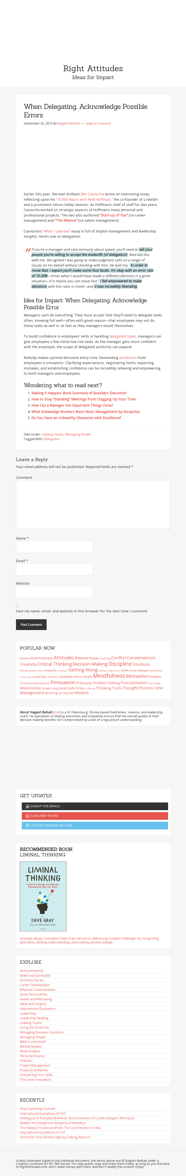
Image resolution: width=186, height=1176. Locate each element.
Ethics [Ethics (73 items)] (41, 670)
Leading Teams (52, 434)
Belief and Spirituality (35, 975)
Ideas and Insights (33, 1004)
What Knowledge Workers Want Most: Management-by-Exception (85, 411)
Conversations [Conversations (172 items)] (141, 657)
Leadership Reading (34, 1018)
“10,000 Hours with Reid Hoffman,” (84, 199)
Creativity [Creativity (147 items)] (28, 664)
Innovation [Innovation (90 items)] (156, 670)
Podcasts (26, 1060)
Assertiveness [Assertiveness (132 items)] (41, 657)
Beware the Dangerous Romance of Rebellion (53, 1123)
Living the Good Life (34, 1027)
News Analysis (30, 1051)
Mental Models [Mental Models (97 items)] (83, 677)
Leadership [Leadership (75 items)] (25, 676)
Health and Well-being (36, 999)
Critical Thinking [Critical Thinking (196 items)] (55, 664)
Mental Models (30, 1046)
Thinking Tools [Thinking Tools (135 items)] (108, 687)
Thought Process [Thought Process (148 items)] (137, 687)
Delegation (52, 439)
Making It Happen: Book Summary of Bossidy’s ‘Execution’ (79, 393)
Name (22, 538)
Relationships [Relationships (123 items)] (30, 688)
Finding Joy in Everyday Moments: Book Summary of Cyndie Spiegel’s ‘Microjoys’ (77, 1118)
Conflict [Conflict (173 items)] (118, 657)
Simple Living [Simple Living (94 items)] (50, 688)
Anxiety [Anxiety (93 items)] (24, 658)
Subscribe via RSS (42, 816)
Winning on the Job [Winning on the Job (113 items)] (59, 693)
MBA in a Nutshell (33, 1042)
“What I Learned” (56, 231)
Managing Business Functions (41, 1032)
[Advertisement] (93, 29)
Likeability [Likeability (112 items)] (65, 677)
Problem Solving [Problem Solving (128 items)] (106, 682)
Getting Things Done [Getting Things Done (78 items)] (109, 670)
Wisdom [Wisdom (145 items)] (81, 692)
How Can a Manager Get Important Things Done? (72, 405)
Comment (24, 477)
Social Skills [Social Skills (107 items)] (67, 688)
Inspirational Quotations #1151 (42, 1132)
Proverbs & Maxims (34, 1070)
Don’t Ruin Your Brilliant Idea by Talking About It (55, 1137)
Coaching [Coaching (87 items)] (105, 658)
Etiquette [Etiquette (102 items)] (50, 670)
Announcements (32, 971)
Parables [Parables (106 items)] (155, 677)
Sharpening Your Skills (36, 1075)
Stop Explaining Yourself (37, 1109)
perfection (128, 357)
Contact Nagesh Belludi (49, 825)
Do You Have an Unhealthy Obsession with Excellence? (76, 417)
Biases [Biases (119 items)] (94, 658)
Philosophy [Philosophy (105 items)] (84, 683)
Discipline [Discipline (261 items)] (120, 663)
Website (23, 583)
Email (22, 560)
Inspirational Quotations (37, 1008)
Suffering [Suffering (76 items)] (90, 688)
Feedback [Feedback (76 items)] (63, 670)
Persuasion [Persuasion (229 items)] (63, 682)
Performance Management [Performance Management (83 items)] (35, 683)
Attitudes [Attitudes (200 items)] (64, 657)
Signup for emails (43, 806)
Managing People (78, 434)
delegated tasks (123, 336)
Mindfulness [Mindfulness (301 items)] (109, 676)
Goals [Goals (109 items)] (125, 670)
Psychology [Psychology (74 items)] (154, 683)
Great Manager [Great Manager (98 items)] (139, 670)
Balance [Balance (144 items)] (82, 657)
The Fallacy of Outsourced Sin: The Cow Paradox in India (60, 1128)
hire (57, 712)
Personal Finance (32, 1056)
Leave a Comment (98, 123)
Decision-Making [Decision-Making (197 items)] (90, 664)
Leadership (28, 1013)
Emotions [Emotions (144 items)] (141, 664)
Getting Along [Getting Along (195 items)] (82, 670)
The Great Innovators (35, 1079)
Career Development (35, 985)
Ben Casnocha (92, 194)
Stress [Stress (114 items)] (80, 688)
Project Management (35, 1065)
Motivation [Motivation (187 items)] (137, 676)
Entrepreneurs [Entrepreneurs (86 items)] (28, 670)
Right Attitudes (93, 68)
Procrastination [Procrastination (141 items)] (134, 682)
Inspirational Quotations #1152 (42, 1113)
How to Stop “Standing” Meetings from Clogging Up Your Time (83, 399)
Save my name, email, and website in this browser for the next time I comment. (82, 611)
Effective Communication (37, 990)
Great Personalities (34, 994)
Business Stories (32, 980)
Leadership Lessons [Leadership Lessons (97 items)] (44, 677)
